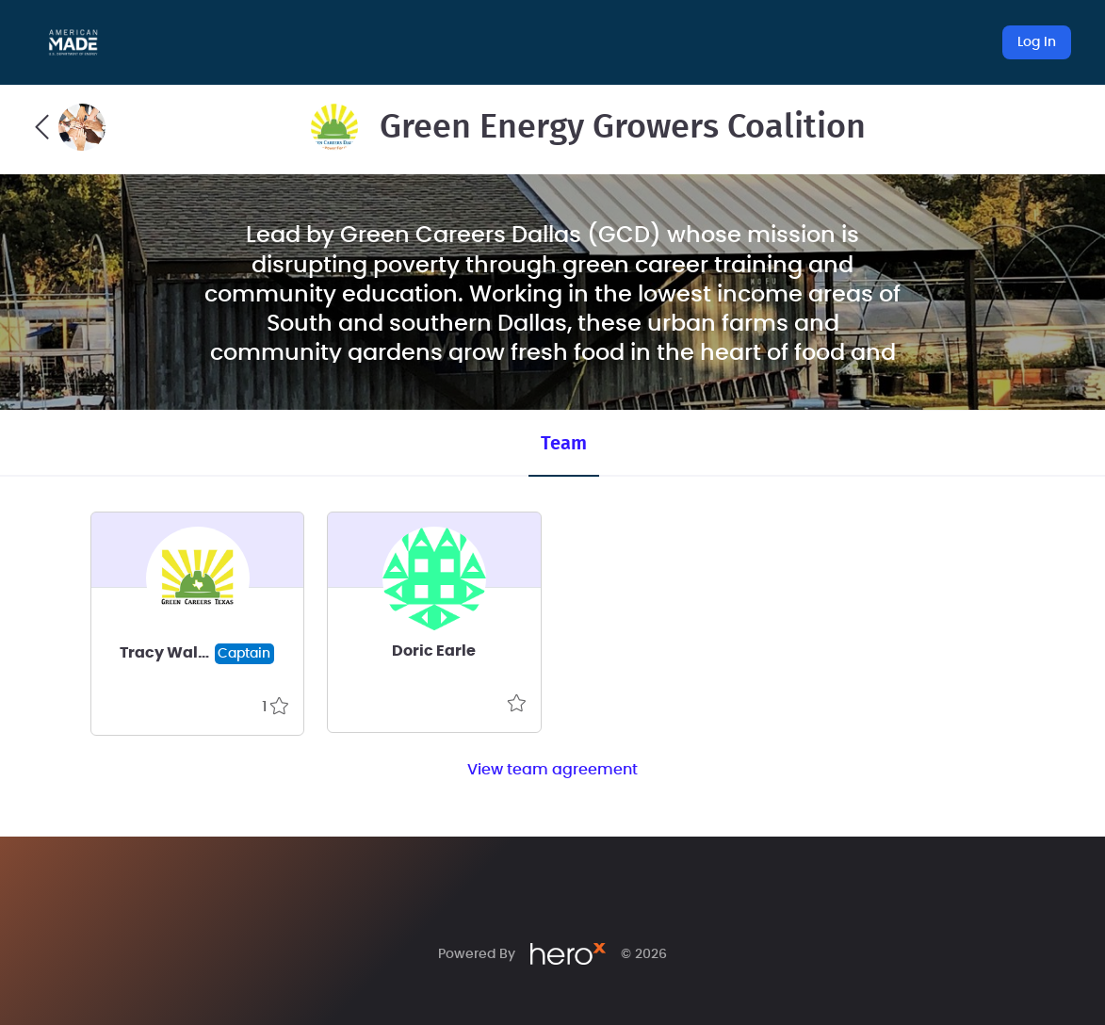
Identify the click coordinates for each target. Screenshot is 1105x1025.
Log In (1036, 42)
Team (564, 443)
